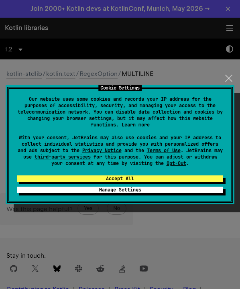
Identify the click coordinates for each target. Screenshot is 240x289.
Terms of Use (164, 150)
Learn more (136, 125)
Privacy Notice (102, 150)
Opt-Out (176, 163)
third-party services (63, 157)
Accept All (120, 178)
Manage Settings (120, 190)
